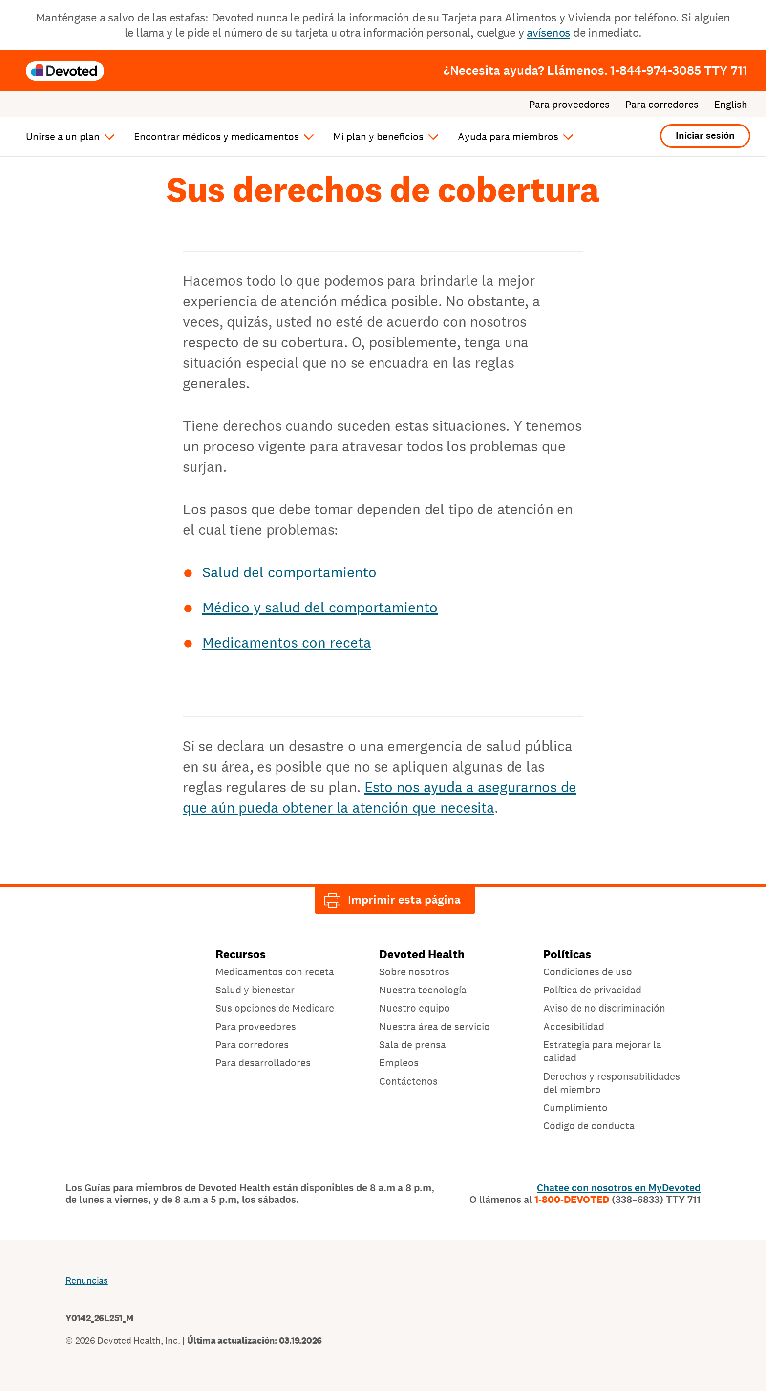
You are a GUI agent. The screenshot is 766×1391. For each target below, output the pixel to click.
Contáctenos (408, 1081)
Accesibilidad (573, 1026)
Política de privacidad (592, 989)
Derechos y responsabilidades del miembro (611, 1083)
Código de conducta (589, 1125)
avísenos (548, 32)
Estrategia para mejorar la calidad (602, 1051)
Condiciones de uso (587, 971)
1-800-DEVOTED (617, 1199)
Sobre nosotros (414, 971)
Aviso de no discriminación (604, 1007)
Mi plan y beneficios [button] (378, 136)
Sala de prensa (412, 1044)
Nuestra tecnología (423, 989)
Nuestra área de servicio (434, 1026)
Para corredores (662, 104)
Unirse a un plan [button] (63, 136)
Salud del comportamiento (289, 572)
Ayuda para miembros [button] (508, 136)
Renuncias (86, 1280)
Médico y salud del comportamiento (320, 607)
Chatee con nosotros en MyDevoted (619, 1188)
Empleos (399, 1062)
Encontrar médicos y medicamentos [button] (216, 136)
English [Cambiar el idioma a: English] (730, 104)
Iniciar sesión (705, 135)
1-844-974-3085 (678, 70)
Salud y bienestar (255, 989)
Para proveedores (569, 104)
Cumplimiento (575, 1107)
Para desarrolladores (263, 1062)
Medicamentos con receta (286, 642)
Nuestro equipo (414, 1007)
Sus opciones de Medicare (274, 1007)
